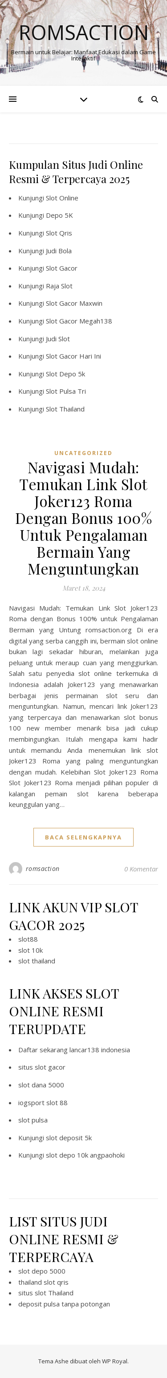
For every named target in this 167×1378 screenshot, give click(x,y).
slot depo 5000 (41, 1270)
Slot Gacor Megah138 (79, 320)
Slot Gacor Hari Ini (73, 355)
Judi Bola (59, 250)
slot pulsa (33, 1119)
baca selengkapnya (83, 837)
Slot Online (62, 197)
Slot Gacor (61, 268)
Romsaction (84, 32)
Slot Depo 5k (65, 373)
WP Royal (114, 1361)
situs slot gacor (41, 1066)
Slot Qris (59, 232)
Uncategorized (83, 453)
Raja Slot (59, 285)
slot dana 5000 (41, 1084)
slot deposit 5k (69, 1137)
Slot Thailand (65, 408)
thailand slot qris (43, 1282)
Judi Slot (58, 338)
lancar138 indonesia (99, 1049)
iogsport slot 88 (43, 1102)
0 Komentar (141, 868)
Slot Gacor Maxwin (74, 303)
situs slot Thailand (45, 1292)
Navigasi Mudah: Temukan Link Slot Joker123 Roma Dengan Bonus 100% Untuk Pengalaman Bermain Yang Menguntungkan (83, 517)
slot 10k (30, 950)
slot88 (28, 939)
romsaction (43, 868)
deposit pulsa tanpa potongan (64, 1303)
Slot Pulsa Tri (66, 391)
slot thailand (36, 960)
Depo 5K (59, 215)
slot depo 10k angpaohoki (85, 1154)
